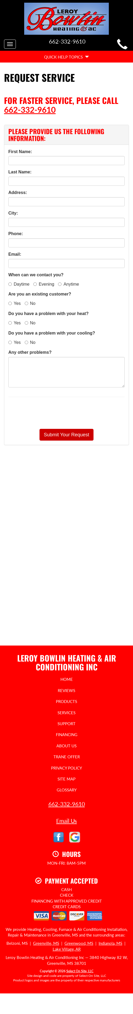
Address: (17, 192)
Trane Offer (66, 756)
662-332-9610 (30, 109)
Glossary (67, 789)
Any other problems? (30, 352)
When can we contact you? (35, 275)
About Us (66, 745)
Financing (66, 734)
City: (13, 213)
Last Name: (19, 172)
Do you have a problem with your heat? (48, 313)
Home (66, 679)
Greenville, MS (46, 943)
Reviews (66, 690)
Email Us (66, 820)
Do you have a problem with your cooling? (51, 333)
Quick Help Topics (66, 57)
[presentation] (85, 412)
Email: (14, 254)
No (30, 303)
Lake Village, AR (67, 949)
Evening (43, 284)
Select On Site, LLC (80, 971)
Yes (14, 303)
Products (66, 701)
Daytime (19, 284)
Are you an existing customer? (39, 294)
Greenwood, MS (78, 943)
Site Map (66, 778)
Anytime (68, 284)
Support (66, 723)
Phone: (15, 233)
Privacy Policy (66, 768)
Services (66, 712)
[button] (66, 435)
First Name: (20, 151)
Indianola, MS (110, 943)
